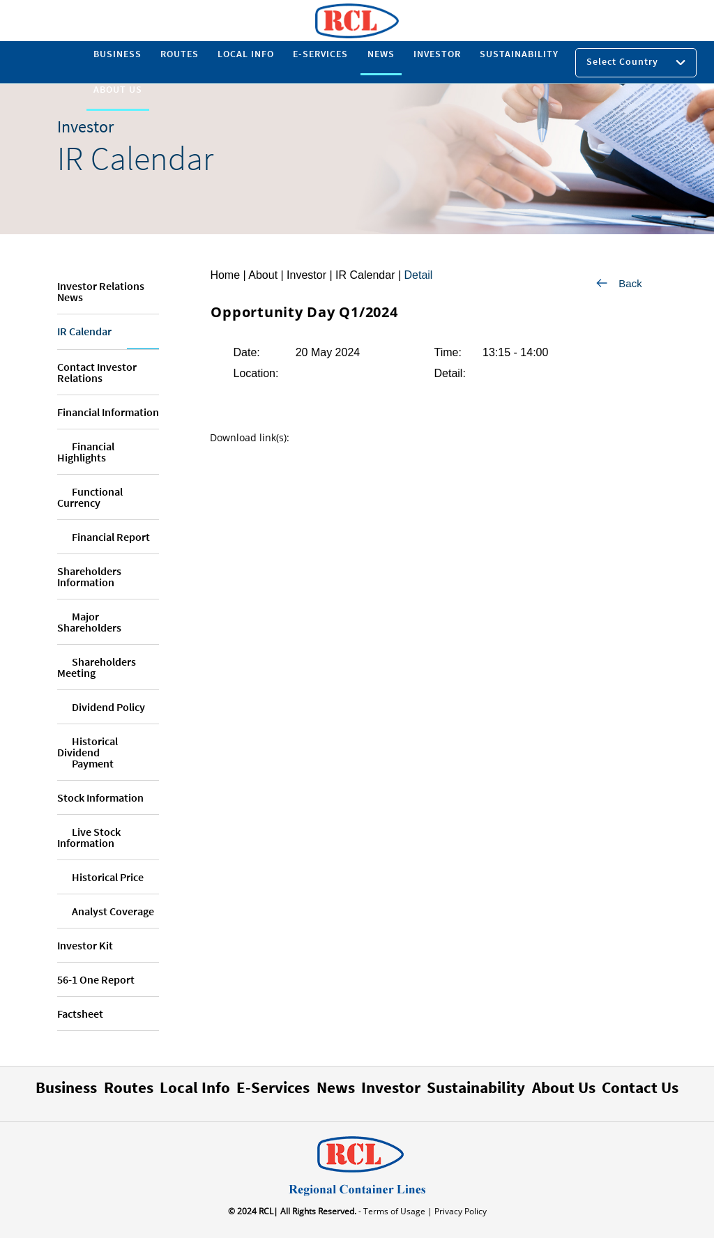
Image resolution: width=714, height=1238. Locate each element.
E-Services (273, 1087)
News (336, 1087)
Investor (390, 1087)
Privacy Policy (459, 1211)
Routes (128, 1087)
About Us (563, 1087)
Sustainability (476, 1087)
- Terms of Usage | (394, 1211)
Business (66, 1087)
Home (225, 275)
